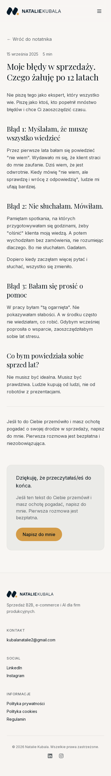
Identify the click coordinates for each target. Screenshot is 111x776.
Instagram (15, 675)
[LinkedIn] (50, 756)
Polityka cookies (22, 711)
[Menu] (99, 11)
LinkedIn (14, 667)
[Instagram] (61, 756)
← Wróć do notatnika (29, 39)
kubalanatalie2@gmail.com (31, 639)
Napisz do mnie (39, 534)
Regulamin (16, 719)
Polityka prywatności (26, 703)
